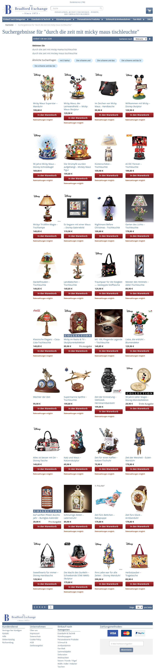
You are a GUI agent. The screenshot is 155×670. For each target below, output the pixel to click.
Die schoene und (83, 60)
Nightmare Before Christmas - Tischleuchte (107, 226)
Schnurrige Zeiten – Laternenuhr (74, 516)
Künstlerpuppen (64, 636)
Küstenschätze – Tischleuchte (103, 165)
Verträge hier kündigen (12, 630)
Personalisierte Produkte (68, 639)
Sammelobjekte (64, 651)
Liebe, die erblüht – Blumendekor (135, 341)
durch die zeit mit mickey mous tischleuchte (54, 53)
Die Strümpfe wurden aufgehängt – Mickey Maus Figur (77, 166)
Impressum (35, 633)
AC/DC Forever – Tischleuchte (133, 165)
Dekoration (62, 654)
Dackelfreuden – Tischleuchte (41, 283)
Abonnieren (126, 649)
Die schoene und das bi (131, 60)
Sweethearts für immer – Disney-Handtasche (45, 574)
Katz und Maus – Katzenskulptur (72, 459)
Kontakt (5, 633)
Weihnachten (63, 657)
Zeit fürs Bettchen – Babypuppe (105, 516)
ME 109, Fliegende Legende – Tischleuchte (108, 341)
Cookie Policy (35, 639)
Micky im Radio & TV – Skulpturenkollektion (75, 341)
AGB (32, 642)
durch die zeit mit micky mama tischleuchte (54, 49)
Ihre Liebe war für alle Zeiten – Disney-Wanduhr (107, 574)
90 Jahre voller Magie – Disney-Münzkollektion (136, 398)
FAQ (83, 2)
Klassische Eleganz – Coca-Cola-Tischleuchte (46, 341)
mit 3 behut (64, 60)
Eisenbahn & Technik (66, 633)
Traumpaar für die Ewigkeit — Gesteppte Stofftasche (108, 283)
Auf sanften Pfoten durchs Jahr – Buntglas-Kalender (46, 516)
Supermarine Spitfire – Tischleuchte (75, 398)
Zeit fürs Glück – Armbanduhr (133, 516)
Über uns (34, 630)
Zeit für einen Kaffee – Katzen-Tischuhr (106, 459)
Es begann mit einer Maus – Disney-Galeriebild (77, 226)
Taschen (61, 666)
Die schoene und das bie (45, 66)
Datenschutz (35, 636)
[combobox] (76, 8)
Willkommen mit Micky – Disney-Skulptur (137, 105)
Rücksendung (7, 642)
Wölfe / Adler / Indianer (67, 663)
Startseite (9, 25)
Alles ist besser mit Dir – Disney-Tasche (45, 459)
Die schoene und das (106, 60)
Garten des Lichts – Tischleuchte (135, 226)
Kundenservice (75, 2)
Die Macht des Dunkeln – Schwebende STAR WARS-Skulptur (77, 575)
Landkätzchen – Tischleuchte (72, 283)
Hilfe (4, 636)
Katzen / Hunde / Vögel (67, 660)
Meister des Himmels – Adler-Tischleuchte (137, 283)
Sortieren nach (125, 39)
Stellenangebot (36, 645)
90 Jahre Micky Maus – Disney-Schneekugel (44, 165)
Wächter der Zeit (41, 396)
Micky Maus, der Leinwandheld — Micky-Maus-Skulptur (76, 106)
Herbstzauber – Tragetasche (133, 574)
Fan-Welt (61, 648)
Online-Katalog (8, 639)
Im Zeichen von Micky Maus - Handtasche (106, 105)
